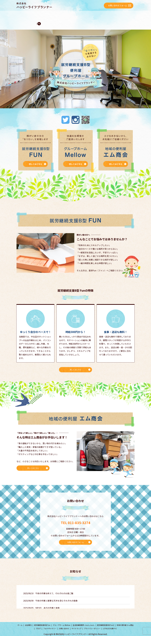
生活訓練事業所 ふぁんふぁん (83, 619)
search (37, 19)
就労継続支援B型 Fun (42, 619)
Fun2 (60, 14)
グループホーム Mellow (61, 619)
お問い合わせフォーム (117, 5)
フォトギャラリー (25, 19)
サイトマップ (76, 623)
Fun (45, 14)
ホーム (21, 14)
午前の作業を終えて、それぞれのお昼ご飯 (54, 587)
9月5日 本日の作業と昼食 (47, 602)
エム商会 (103, 14)
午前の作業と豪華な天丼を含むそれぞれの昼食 (56, 595)
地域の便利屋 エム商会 (125, 619)
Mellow (89, 14)
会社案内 (32, 14)
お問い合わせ (64, 623)
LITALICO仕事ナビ (110, 623)
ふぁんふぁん (75, 14)
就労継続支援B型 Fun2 (105, 619)
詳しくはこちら (75, 363)
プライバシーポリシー (92, 623)
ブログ (114, 14)
